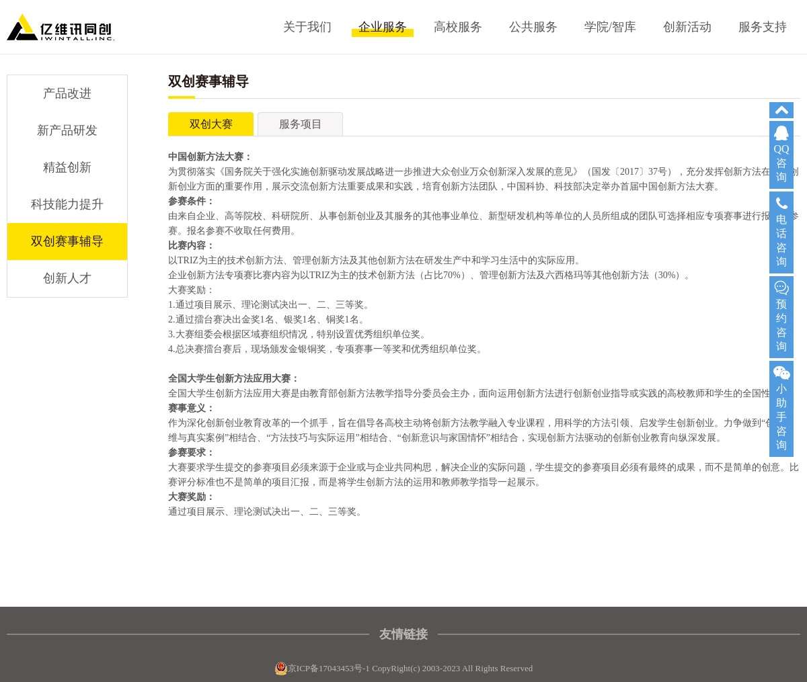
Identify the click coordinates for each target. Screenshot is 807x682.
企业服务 (382, 27)
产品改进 (67, 93)
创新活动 (687, 27)
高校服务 (458, 27)
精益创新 (67, 167)
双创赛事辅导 (67, 241)
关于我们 (307, 27)
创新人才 (67, 278)
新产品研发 (67, 130)
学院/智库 (610, 27)
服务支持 (762, 27)
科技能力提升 (67, 204)
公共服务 (533, 27)
